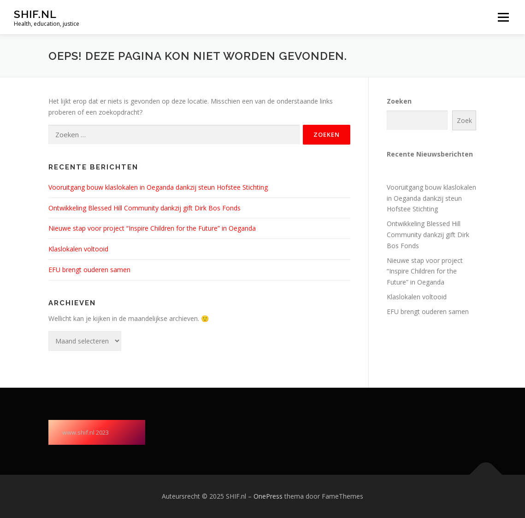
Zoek (464, 120)
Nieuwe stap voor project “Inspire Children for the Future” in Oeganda (152, 228)
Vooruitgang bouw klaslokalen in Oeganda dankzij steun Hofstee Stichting (158, 187)
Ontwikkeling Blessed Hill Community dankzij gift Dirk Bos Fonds (144, 208)
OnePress (268, 496)
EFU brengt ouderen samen (89, 269)
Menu (503, 17)
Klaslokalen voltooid (78, 248)
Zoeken (399, 101)
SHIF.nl (35, 14)
